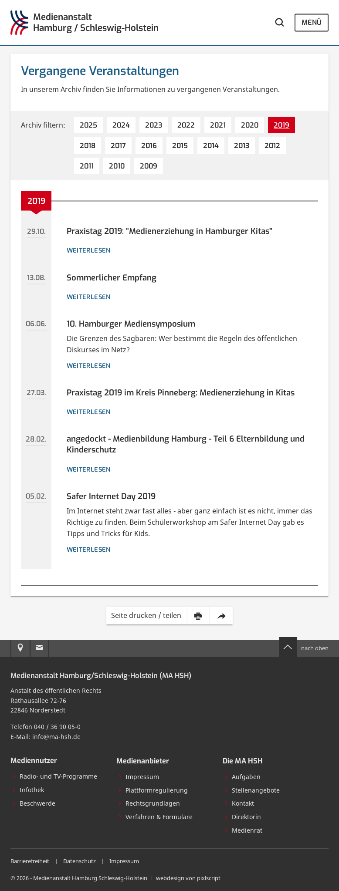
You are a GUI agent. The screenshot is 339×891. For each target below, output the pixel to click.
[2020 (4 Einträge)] (249, 125)
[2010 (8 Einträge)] (116, 166)
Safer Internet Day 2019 (111, 496)
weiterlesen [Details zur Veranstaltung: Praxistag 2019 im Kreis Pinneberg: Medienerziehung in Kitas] (89, 412)
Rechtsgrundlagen (148, 803)
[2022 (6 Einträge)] (186, 125)
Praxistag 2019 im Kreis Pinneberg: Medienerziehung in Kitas (181, 392)
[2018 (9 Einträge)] (87, 145)
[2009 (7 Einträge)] (148, 166)
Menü (312, 22)
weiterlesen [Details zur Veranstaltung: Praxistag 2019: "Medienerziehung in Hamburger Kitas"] (89, 250)
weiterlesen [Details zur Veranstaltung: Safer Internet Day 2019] (89, 549)
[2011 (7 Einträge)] (86, 166)
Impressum (138, 777)
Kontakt (239, 803)
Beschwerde (33, 803)
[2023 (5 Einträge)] (153, 125)
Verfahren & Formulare (155, 817)
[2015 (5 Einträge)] (179, 145)
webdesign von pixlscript (188, 878)
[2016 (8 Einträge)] (149, 145)
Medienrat (243, 830)
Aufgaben (242, 777)
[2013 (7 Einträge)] (241, 145)
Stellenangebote (252, 790)
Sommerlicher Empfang (111, 277)
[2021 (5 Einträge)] (217, 125)
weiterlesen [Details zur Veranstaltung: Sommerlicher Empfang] (89, 297)
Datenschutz (79, 861)
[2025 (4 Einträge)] (88, 125)
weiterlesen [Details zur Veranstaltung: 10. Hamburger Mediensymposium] (89, 365)
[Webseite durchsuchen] (280, 23)
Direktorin (242, 817)
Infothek (27, 790)
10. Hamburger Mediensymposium (131, 323)
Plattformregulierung (152, 790)
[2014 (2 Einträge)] (210, 145)
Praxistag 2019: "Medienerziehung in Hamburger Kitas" (169, 231)
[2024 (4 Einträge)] (121, 125)
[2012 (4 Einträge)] (272, 145)
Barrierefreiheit (29, 861)
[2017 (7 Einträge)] (118, 145)
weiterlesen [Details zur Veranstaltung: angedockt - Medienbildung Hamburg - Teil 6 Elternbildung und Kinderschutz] (89, 469)
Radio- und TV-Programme (54, 776)
